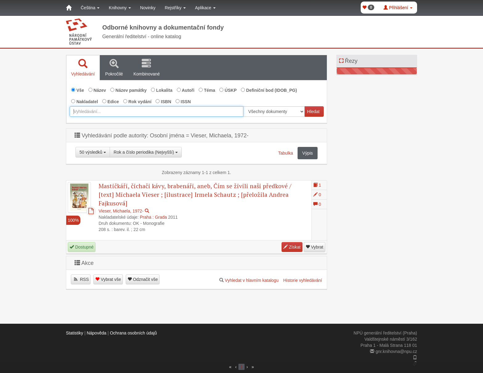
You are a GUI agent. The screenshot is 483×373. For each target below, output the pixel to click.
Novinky (148, 7)
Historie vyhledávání (302, 280)
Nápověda (96, 332)
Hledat (313, 111)
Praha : (147, 217)
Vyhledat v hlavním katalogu (252, 280)
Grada (161, 217)
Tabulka (285, 153)
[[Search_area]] (274, 111)
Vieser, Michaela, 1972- (121, 211)
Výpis (307, 153)
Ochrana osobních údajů (133, 332)
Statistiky (74, 332)
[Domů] (68, 7)
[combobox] (156, 111)
